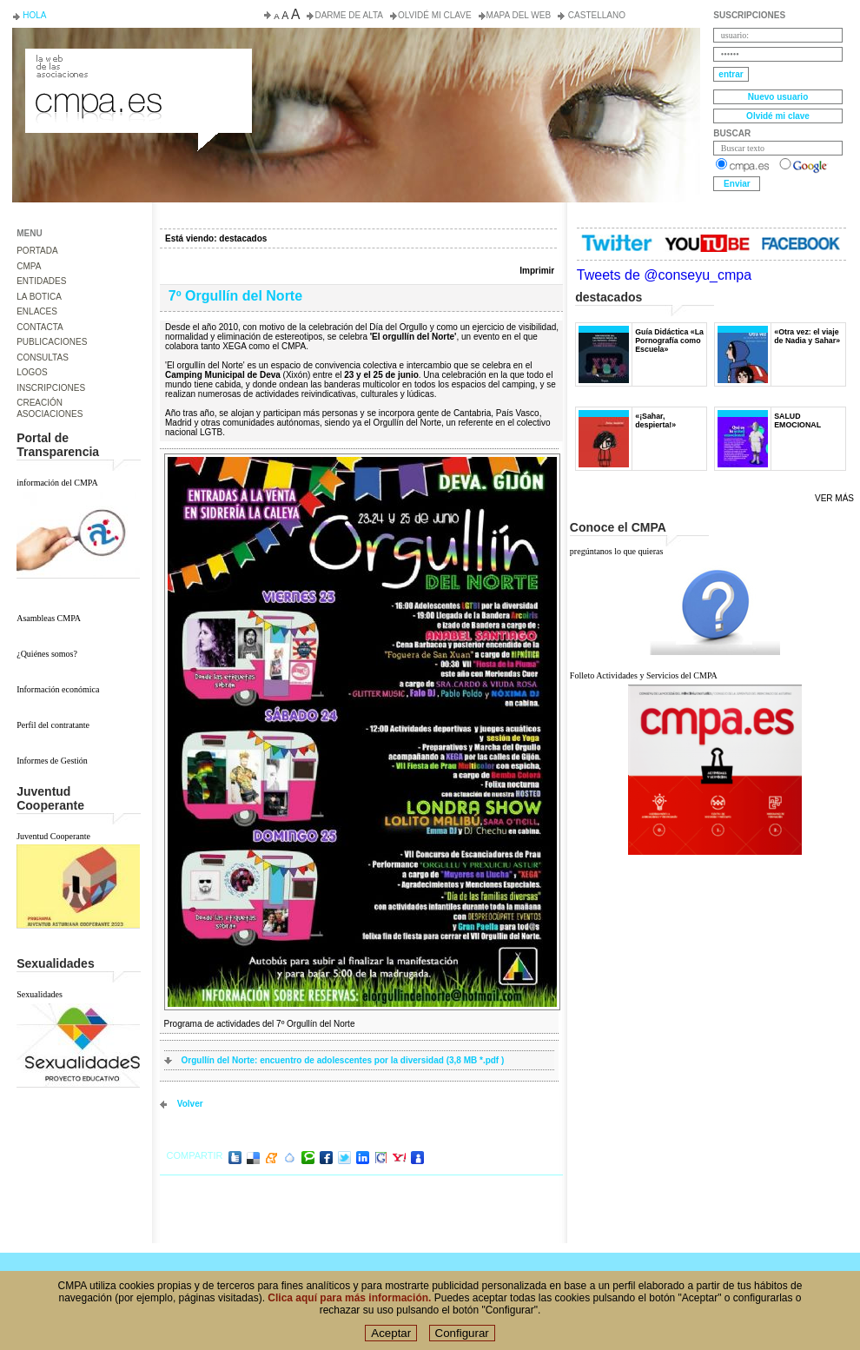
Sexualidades (40, 994)
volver (190, 1103)
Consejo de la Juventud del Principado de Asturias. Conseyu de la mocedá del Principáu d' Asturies (137, 64)
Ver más (834, 498)
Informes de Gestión (52, 760)
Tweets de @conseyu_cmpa (664, 275)
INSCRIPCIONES (51, 388)
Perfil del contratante (53, 725)
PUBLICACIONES (52, 342)
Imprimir (536, 270)
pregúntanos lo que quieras (616, 551)
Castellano (595, 15)
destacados (243, 238)
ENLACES (37, 311)
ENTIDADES (41, 281)
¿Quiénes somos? (47, 653)
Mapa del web (518, 15)
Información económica (58, 689)
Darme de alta (348, 15)
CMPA (29, 266)
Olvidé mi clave (435, 15)
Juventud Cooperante (53, 836)
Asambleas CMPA (49, 618)
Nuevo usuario (778, 97)
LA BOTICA (39, 296)
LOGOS (32, 372)
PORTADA (37, 250)
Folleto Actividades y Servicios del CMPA (644, 675)
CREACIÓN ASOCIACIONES (50, 408)
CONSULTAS (43, 357)
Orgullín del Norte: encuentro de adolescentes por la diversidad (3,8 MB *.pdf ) (343, 1060)
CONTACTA (40, 327)
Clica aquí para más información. (349, 1305)
